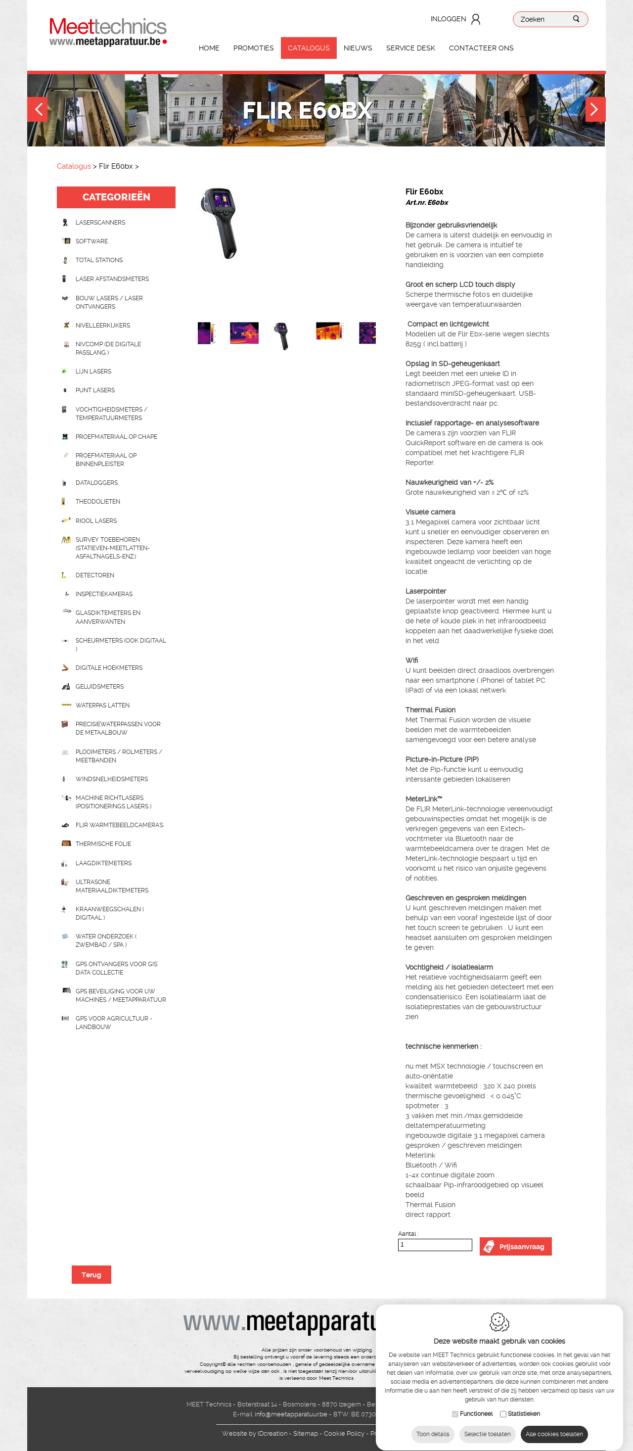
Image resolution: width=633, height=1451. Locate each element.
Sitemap (305, 1433)
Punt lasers (95, 390)
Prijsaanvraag (521, 1247)
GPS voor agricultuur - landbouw (114, 1022)
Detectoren (95, 575)
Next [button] (596, 110)
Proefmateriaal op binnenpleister (106, 460)
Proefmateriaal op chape (116, 436)
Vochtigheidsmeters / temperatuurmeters (111, 413)
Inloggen (448, 19)
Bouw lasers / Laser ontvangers (109, 302)
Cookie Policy (344, 1433)
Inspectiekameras (104, 594)
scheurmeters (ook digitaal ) (121, 645)
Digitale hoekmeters (109, 667)
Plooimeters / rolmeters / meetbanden (119, 756)
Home (209, 48)
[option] (287, 254)
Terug (91, 1275)
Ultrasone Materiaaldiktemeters (112, 886)
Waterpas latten (103, 705)
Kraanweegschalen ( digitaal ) (110, 913)
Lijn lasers (93, 371)
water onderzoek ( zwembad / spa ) (106, 940)
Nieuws (358, 48)
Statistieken (524, 1404)
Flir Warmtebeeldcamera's (119, 825)
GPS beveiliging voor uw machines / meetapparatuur (121, 995)
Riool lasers (96, 520)
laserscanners (100, 222)
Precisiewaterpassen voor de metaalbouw (118, 728)
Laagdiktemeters (104, 863)
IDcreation (254, 1433)
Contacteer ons (481, 48)
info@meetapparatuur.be (291, 1414)
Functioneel (476, 1404)
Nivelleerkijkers (103, 325)
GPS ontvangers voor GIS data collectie (116, 968)
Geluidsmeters (100, 686)
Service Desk (410, 48)
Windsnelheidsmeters (112, 779)
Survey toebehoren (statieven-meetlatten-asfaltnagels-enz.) (113, 548)
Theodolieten (98, 501)
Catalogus (309, 48)
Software (92, 241)
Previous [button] (37, 110)
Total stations (99, 260)
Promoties (253, 48)
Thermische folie (103, 844)
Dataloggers (97, 482)
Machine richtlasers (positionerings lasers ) (113, 802)
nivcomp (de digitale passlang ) (108, 348)
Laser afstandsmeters (112, 279)
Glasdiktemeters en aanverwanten (108, 617)
